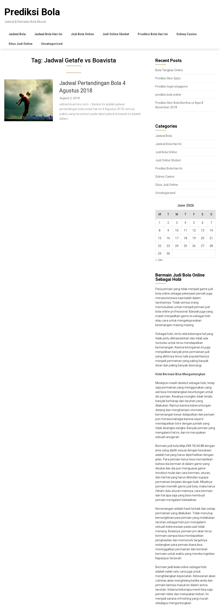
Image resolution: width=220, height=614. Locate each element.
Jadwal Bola (17, 34)
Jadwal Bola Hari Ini (48, 34)
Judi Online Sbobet (115, 34)
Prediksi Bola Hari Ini (153, 34)
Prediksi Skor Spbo (168, 78)
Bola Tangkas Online (169, 70)
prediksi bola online (168, 94)
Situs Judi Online (20, 43)
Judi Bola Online (82, 34)
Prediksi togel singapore (171, 86)
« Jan (159, 260)
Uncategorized (52, 43)
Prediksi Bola (32, 12)
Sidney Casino (186, 34)
